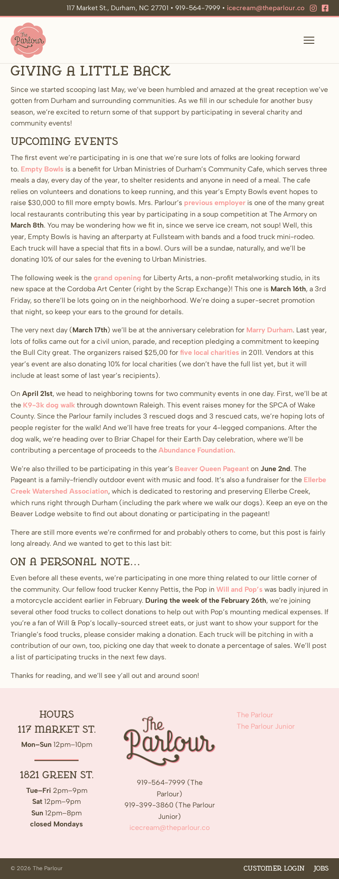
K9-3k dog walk (49, 405)
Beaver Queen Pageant (212, 468)
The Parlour (255, 715)
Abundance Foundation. (196, 450)
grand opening (117, 278)
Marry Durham (269, 330)
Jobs (320, 868)
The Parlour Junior (266, 726)
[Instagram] (313, 8)
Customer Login (274, 868)
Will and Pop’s (239, 589)
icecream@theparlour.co (266, 8)
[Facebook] (325, 8)
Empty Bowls (42, 169)
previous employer (214, 202)
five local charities (209, 352)
